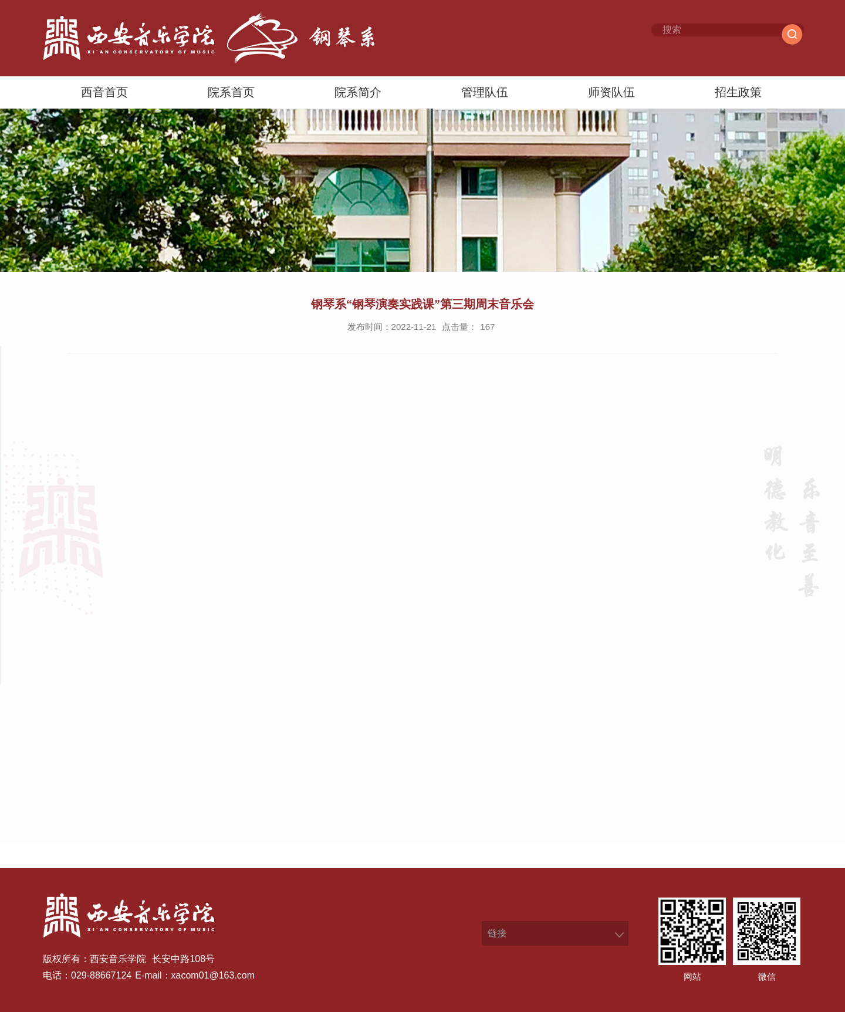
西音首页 (104, 92)
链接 (497, 933)
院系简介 (357, 92)
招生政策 (738, 92)
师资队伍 (611, 92)
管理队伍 (484, 92)
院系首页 (231, 92)
